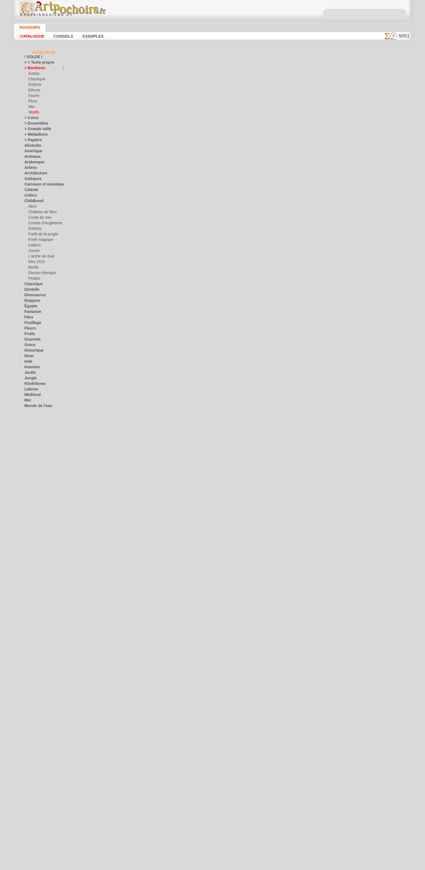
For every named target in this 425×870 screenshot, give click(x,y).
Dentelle (30, 290)
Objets (29, 423)
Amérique (31, 152)
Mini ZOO (35, 262)
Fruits (28, 334)
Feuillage (31, 323)
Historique (32, 351)
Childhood (32, 201)
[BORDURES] (38, 583)
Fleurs (29, 329)
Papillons (31, 439)
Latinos (30, 390)
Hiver (28, 356)
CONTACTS (194, 775)
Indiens (33, 246)
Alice (31, 207)
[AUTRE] (34, 578)
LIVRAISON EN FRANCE (228, 775)
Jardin (29, 373)
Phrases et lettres (37, 445)
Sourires (30, 500)
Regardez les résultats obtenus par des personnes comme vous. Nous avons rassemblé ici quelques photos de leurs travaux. (383, 291)
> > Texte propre (36, 63)
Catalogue (32, 36)
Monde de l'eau (35, 406)
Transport (31, 511)
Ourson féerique (40, 273)
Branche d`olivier (139, 598)
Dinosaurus (33, 296)
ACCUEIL (158, 775)
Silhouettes (32, 489)
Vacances (31, 523)
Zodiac (29, 561)
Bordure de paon (139, 516)
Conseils (62, 36)
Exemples (91, 36)
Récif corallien (35, 456)
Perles (129, 557)
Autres (33, 74)
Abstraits (31, 146)
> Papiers (31, 140)
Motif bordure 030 (140, 231)
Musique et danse (37, 417)
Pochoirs (28, 27)
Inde (27, 362)
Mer (31, 107)
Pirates (33, 279)
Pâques (33, 539)
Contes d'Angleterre (43, 224)
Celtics (29, 196)
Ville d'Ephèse (34, 556)
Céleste (29, 190)
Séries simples (35, 478)
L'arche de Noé (39, 257)
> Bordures (32, 68)
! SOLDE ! (31, 57)
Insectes (30, 367)
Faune (33, 96)
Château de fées (40, 212)
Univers (30, 517)
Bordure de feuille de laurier (149, 394)
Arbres (29, 168)
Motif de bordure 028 (143, 191)
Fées (27, 318)
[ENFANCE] (37, 589)
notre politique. (284, 865)
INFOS (175, 775)
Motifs (34, 113)
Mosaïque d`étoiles (141, 353)
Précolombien (34, 451)
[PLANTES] (36, 606)
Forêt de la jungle (41, 235)
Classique (35, 80)
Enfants (34, 85)
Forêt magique (39, 240)
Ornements (32, 434)
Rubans (30, 473)
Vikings (29, 550)
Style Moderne (35, 506)
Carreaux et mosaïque (41, 185)
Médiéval (31, 395)
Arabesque (32, 163)
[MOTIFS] (35, 600)
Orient (29, 428)
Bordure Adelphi (138, 679)
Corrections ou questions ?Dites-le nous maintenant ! (212, 757)
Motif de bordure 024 (143, 150)
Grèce (28, 345)
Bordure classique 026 (144, 313)
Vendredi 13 (33, 545)
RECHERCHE (264, 775)
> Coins (29, 118)
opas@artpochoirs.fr (213, 830)
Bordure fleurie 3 (139, 638)
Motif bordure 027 (140, 272)
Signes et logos (35, 484)
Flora (32, 102)
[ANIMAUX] (37, 572)
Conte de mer (38, 218)
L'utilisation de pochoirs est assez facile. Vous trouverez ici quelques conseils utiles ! (383, 250)
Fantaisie (31, 312)
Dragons (30, 301)
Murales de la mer (38, 412)
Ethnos (33, 91)
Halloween (36, 528)
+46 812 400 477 (227, 794)
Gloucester (134, 435)
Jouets (33, 251)
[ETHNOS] (36, 595)
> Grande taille (35, 129)
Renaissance (33, 462)
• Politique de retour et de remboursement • (212, 822)
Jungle (29, 379)
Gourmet (31, 340)
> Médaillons (33, 135)
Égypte (29, 307)
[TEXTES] (35, 611)
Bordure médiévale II (142, 109)
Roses (28, 467)
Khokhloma (32, 384)
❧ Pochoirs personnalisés (44, 617)
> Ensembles (33, 124)
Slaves (29, 495)
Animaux (31, 157)
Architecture (33, 174)
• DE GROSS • (34, 567)
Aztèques (31, 179)
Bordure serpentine (141, 475)
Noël (31, 534)
